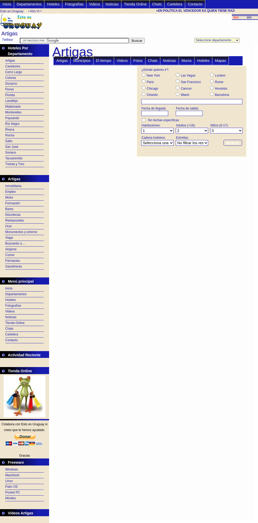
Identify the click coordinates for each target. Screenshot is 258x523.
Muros (186, 61)
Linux (9, 481)
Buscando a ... (15, 243)
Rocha (9, 135)
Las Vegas (188, 75)
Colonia (10, 78)
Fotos (138, 61)
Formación (12, 203)
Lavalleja (11, 101)
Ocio (8, 226)
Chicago (152, 88)
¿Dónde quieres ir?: (155, 70)
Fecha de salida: (187, 108)
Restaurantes (14, 220)
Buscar (232, 143)
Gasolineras (13, 266)
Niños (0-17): (219, 125)
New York (153, 75)
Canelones (12, 66)
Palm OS (11, 487)
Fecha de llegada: (154, 108)
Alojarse (10, 249)
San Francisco (191, 82)
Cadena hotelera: (154, 138)
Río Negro (12, 124)
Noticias (112, 4)
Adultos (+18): (186, 125)
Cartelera (174, 4)
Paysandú (12, 118)
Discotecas (13, 215)
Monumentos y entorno (21, 232)
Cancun (186, 88)
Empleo (10, 192)
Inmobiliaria (13, 186)
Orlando (152, 95)
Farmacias (12, 261)
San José (11, 147)
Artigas (10, 60)
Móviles (10, 498)
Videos (94, 4)
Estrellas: (182, 138)
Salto (8, 141)
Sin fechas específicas (163, 120)
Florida (10, 95)
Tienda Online (135, 4)
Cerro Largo (13, 72)
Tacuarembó (13, 158)
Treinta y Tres (14, 164)
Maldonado (13, 106)
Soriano (10, 152)
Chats (157, 4)
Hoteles (53, 4)
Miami (185, 95)
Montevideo (13, 112)
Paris (150, 82)
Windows (11, 469)
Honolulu (221, 88)
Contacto (195, 4)
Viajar (9, 238)
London (220, 75)
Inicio (7, 4)
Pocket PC (12, 492)
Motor (9, 197)
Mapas (220, 61)
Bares (9, 209)
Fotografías (74, 4)
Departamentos (29, 4)
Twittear (7, 40)
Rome (219, 82)
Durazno (11, 83)
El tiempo (103, 61)
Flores (9, 89)
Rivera (9, 129)
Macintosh (12, 475)
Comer (10, 255)
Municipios (81, 61)
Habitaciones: (151, 125)
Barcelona (222, 95)
